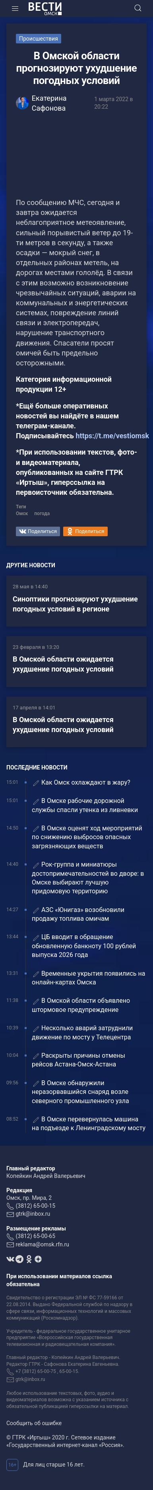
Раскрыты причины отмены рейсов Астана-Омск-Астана (78, 1060)
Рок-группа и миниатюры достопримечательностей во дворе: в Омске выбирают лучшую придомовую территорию (88, 878)
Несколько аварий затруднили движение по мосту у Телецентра (82, 1032)
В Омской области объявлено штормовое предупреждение (81, 1005)
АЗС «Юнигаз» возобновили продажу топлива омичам (78, 914)
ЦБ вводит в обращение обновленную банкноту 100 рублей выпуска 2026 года (84, 946)
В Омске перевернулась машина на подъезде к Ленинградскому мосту (88, 1123)
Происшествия (38, 38)
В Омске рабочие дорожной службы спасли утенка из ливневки (85, 805)
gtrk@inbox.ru (32, 1214)
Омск (22, 513)
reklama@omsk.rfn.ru (42, 1244)
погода (42, 513)
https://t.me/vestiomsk (112, 436)
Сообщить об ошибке (34, 1423)
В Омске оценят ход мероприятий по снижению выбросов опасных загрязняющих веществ (87, 837)
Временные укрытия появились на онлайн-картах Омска (88, 978)
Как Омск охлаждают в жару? (81, 783)
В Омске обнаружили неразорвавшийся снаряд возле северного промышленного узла (80, 1092)
